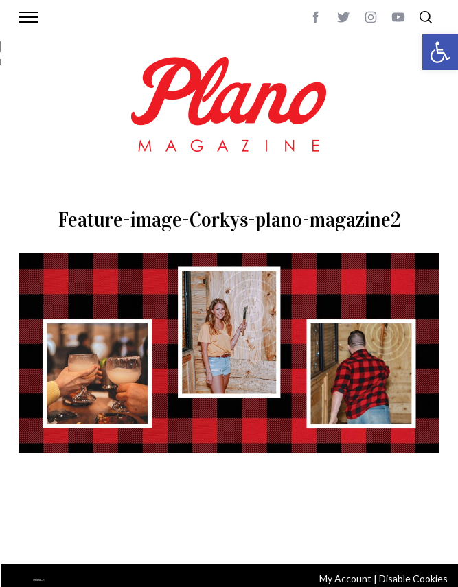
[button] (440, 52)
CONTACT (75, 519)
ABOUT (34, 519)
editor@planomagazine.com (192, 535)
